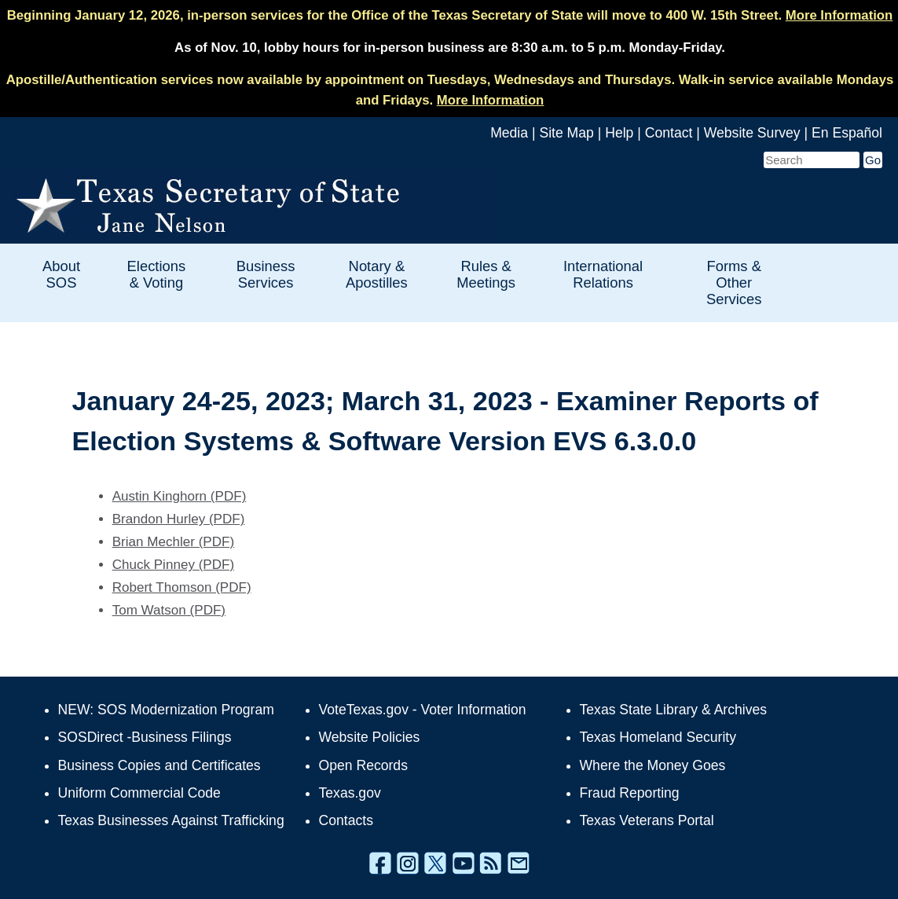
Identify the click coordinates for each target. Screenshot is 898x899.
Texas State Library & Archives (674, 709)
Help (619, 133)
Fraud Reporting (630, 793)
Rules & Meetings (485, 274)
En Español (847, 133)
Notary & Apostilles (377, 274)
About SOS (61, 274)
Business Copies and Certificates (159, 765)
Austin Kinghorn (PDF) (179, 496)
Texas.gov (350, 793)
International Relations (603, 274)
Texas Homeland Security (658, 737)
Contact (669, 133)
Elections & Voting (156, 274)
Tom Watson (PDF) (168, 610)
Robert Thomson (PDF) (181, 587)
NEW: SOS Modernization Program (166, 709)
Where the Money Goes (653, 765)
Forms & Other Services (734, 282)
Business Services (265, 274)
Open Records (363, 765)
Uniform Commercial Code (139, 793)
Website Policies (369, 737)
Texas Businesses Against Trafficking (171, 820)
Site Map (566, 133)
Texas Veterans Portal (647, 820)
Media (509, 133)
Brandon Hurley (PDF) (178, 519)
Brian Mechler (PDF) (173, 541)
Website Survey (752, 133)
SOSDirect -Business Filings (145, 737)
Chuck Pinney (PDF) (173, 564)
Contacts (346, 820)
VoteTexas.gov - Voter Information (422, 709)
